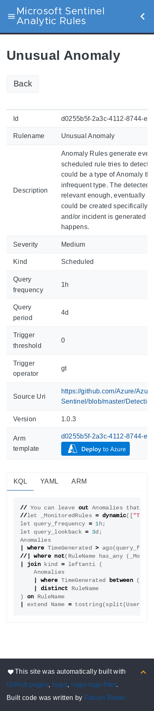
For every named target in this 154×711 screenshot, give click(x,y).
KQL (20, 481)
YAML (49, 481)
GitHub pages (27, 684)
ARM (79, 481)
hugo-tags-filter (93, 684)
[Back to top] (143, 671)
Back (23, 83)
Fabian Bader (105, 697)
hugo (59, 684)
